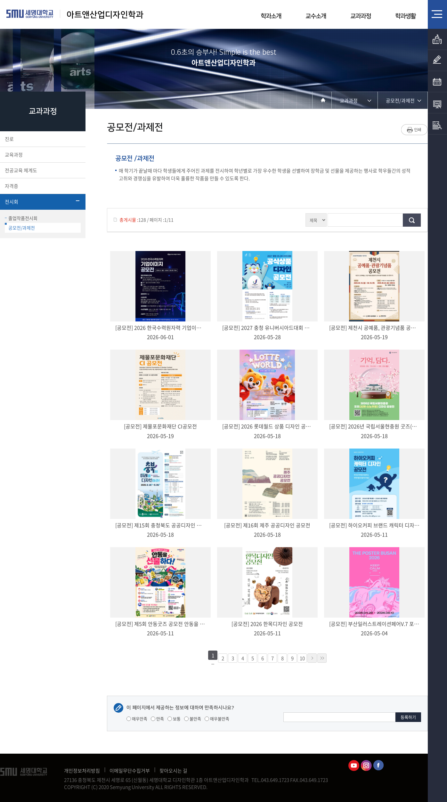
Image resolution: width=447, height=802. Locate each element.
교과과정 (360, 16)
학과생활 (405, 16)
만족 (157, 719)
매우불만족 (217, 719)
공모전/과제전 (20, 227)
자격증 (42, 186)
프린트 (414, 129)
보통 (174, 719)
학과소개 (271, 16)
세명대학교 (29, 14)
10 (302, 658)
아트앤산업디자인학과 (105, 15)
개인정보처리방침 (82, 770)
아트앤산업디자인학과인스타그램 (366, 765)
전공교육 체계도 (42, 170)
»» (322, 658)
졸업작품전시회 (21, 218)
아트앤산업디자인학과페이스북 (378, 765)
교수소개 (315, 16)
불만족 (192, 719)
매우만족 (136, 719)
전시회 (42, 201)
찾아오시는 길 (173, 770)
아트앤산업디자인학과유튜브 (353, 765)
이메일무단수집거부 (130, 770)
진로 (42, 138)
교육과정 (42, 154)
